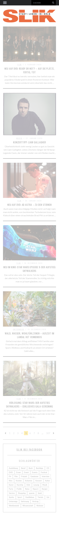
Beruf (23, 468)
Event (26, 472)
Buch (31, 468)
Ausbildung (13, 468)
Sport (19, 497)
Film (19, 64)
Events (34, 472)
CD (48, 468)
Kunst (11, 485)
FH (10, 476)
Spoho (11, 497)
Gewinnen (34, 476)
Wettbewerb (14, 506)
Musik (19, 138)
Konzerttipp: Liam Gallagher (29, 142)
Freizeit (24, 476)
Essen (18, 472)
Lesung (36, 485)
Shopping (22, 493)
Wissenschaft (28, 506)
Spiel (40, 493)
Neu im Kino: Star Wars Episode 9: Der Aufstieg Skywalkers (29, 269)
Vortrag (35, 501)
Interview (45, 476)
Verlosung (25, 501)
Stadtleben (29, 497)
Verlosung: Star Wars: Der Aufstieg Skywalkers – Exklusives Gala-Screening (29, 404)
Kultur (47, 481)
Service (12, 493)
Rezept (44, 489)
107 (48, 433)
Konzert (39, 481)
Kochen (19, 481)
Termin (40, 497)
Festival (44, 472)
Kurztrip (20, 485)
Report (35, 489)
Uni (48, 497)
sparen (31, 493)
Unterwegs (18, 329)
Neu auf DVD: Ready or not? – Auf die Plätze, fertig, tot (29, 70)
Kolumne (28, 481)
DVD (11, 472)
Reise (27, 489)
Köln (28, 485)
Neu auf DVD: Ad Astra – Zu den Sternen (29, 204)
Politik (19, 489)
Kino (10, 481)
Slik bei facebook (29, 449)
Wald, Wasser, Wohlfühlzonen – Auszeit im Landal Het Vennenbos (29, 335)
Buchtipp (39, 468)
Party (11, 489)
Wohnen (39, 506)
